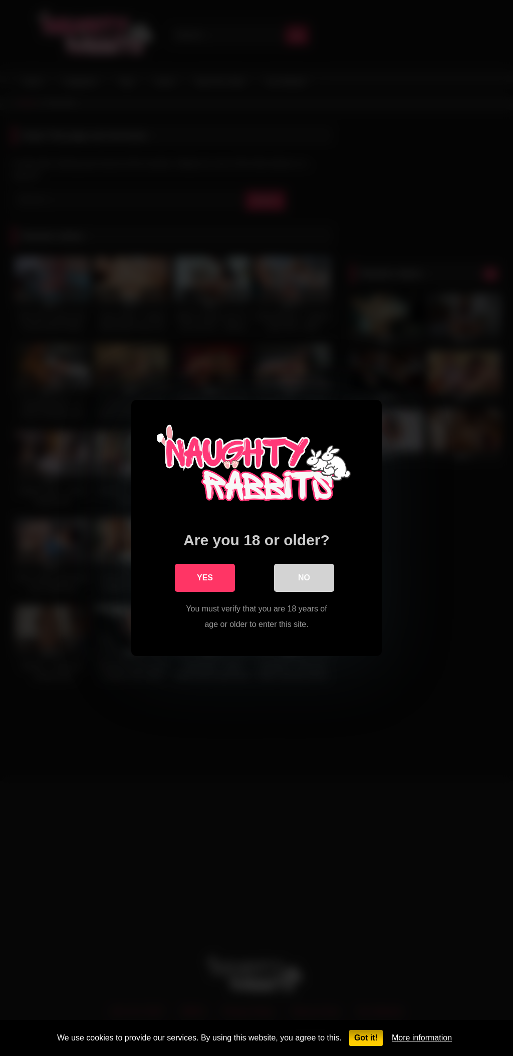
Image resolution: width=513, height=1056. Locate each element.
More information (422, 1037)
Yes (205, 577)
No (304, 577)
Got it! (366, 1037)
